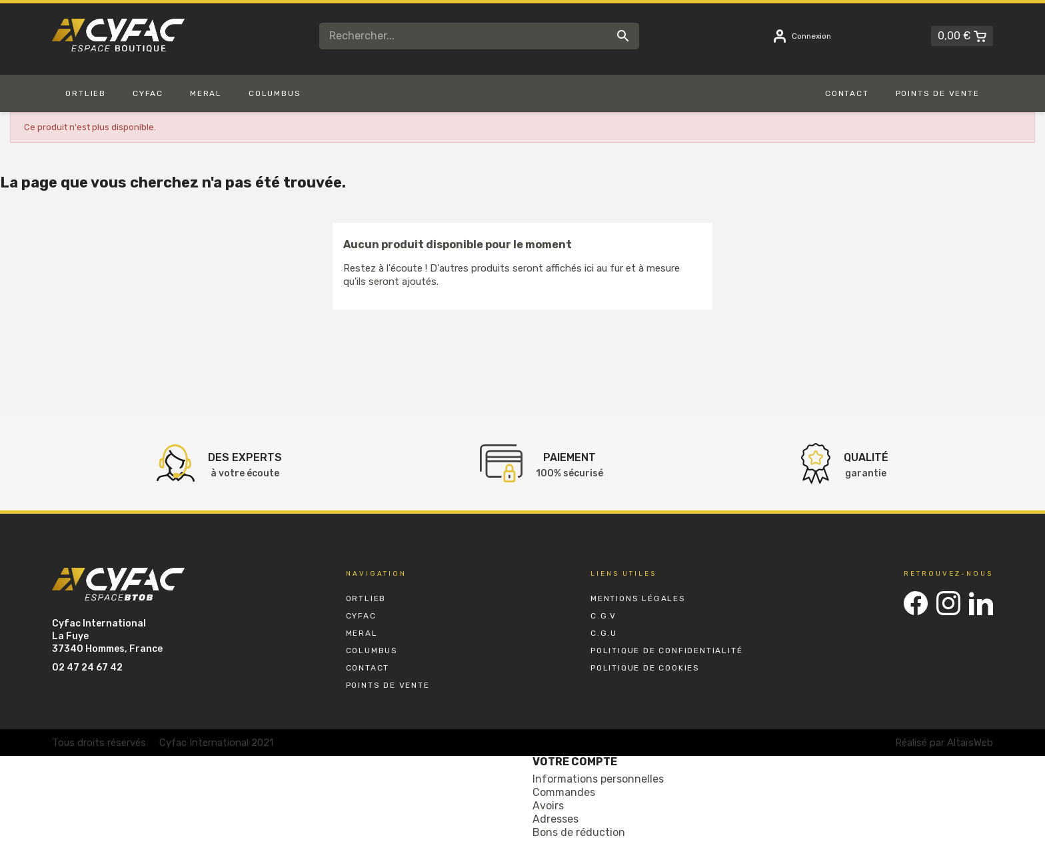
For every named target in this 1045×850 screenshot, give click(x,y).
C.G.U (603, 633)
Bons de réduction (578, 832)
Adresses (555, 819)
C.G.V (603, 615)
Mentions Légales (638, 598)
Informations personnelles (598, 779)
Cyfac (361, 615)
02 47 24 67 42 (87, 667)
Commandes (563, 792)
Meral (362, 633)
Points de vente (388, 685)
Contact (368, 668)
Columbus (372, 650)
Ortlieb (366, 598)
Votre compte (574, 761)
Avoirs (548, 805)
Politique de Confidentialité (666, 650)
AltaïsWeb (970, 743)
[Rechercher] (479, 36)
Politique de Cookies (645, 668)
